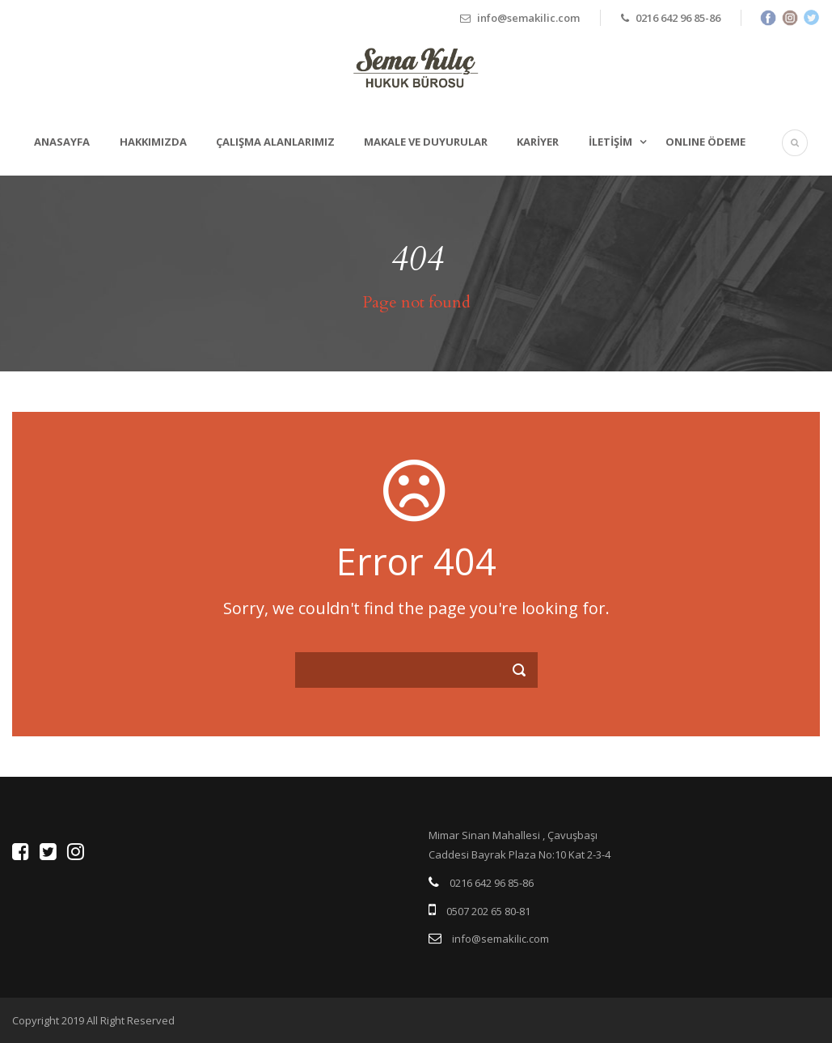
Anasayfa (62, 141)
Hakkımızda (153, 141)
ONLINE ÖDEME (705, 141)
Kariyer (538, 141)
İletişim (610, 141)
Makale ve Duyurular (426, 141)
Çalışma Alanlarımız (275, 141)
